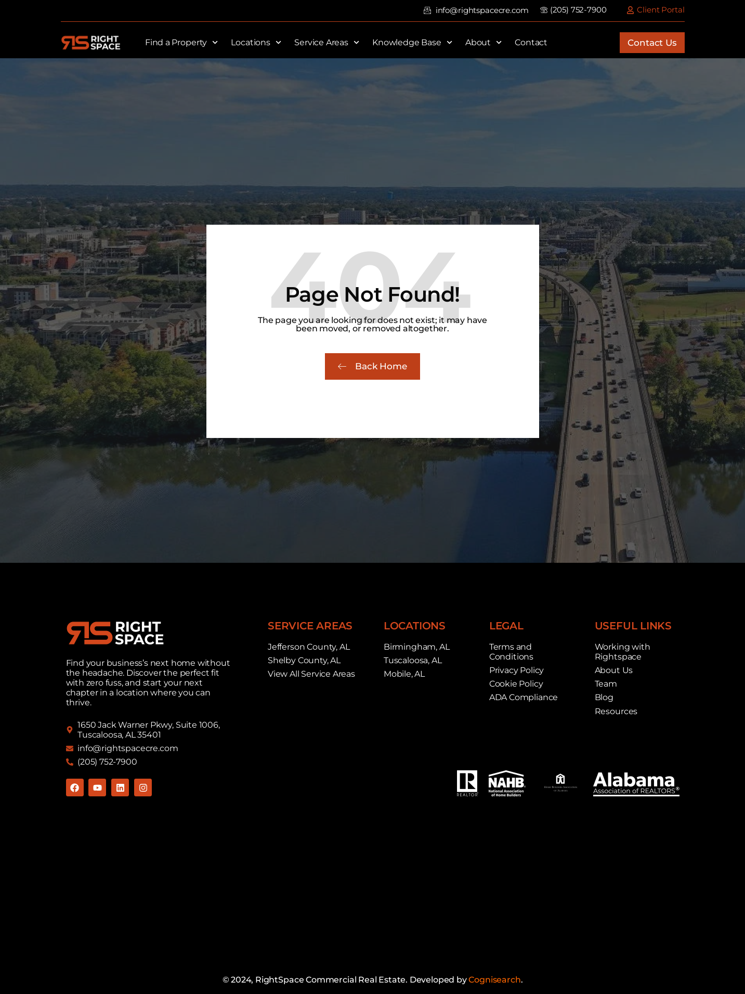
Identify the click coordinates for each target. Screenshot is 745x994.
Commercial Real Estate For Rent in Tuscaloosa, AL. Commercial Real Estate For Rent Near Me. (156, 898)
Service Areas (326, 42)
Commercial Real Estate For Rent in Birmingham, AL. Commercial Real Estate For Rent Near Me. (589, 898)
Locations (256, 42)
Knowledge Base (412, 42)
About (483, 42)
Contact (531, 42)
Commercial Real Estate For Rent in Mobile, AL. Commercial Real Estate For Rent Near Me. (372, 898)
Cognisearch (494, 980)
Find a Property (181, 42)
